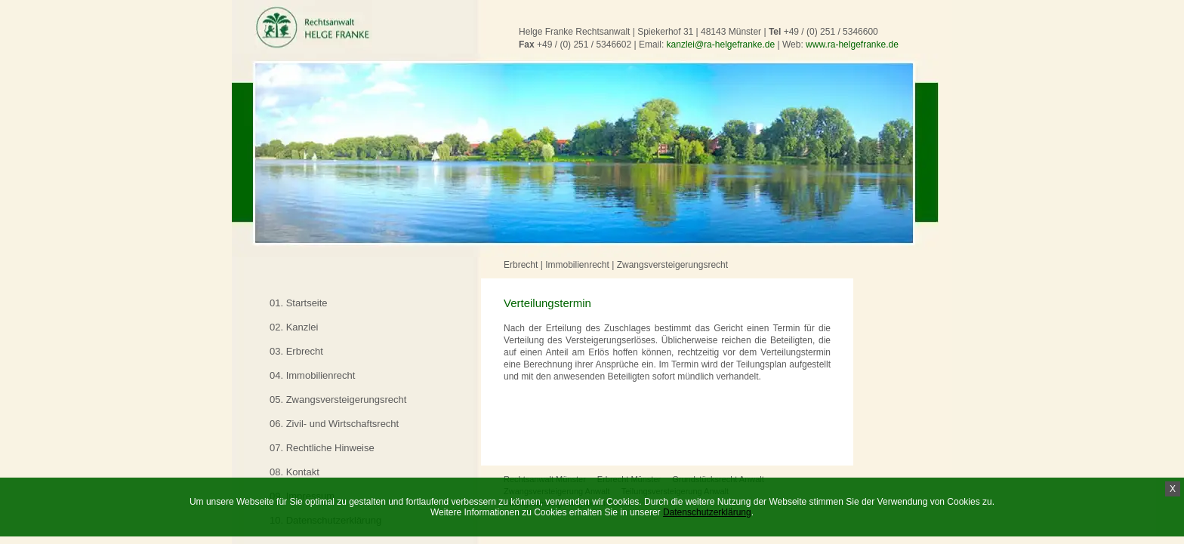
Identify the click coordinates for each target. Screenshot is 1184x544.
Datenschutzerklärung (707, 512)
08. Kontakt (294, 472)
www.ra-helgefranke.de (852, 44)
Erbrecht (521, 265)
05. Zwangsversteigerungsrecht (338, 399)
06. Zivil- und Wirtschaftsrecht (334, 423)
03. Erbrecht (296, 351)
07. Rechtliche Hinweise (322, 447)
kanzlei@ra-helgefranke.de (721, 44)
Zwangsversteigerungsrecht (672, 265)
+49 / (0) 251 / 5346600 (831, 31)
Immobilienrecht (577, 265)
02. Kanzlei (294, 327)
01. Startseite (299, 303)
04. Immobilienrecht (312, 375)
